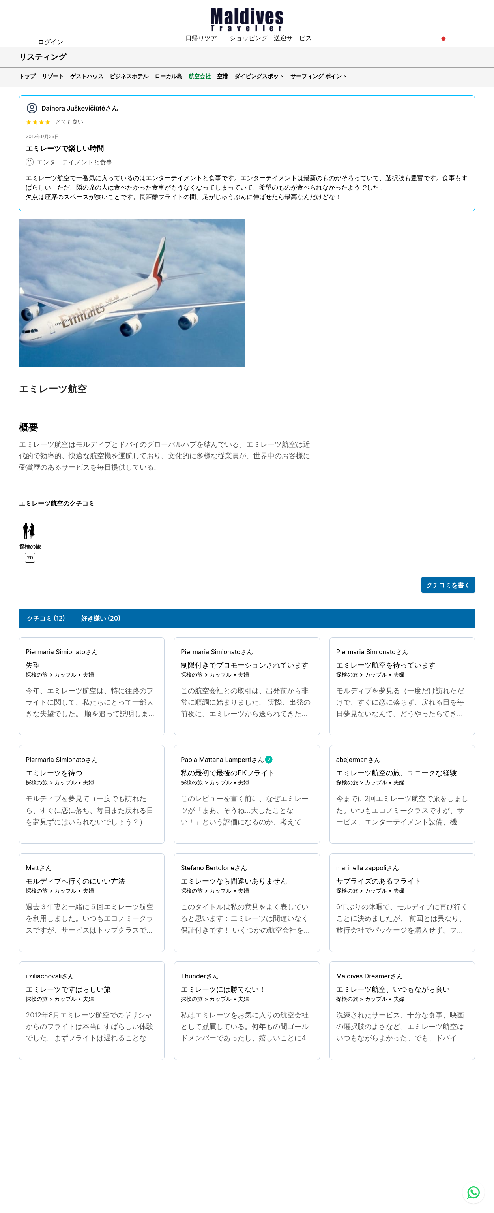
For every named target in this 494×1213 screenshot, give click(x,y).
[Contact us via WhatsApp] (473, 1192)
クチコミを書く (448, 585)
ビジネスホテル (129, 76)
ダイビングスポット (259, 76)
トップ (27, 76)
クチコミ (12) (46, 618)
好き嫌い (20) (101, 618)
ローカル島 (168, 76)
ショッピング (249, 38)
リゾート (53, 76)
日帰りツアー (204, 38)
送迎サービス (293, 38)
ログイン (50, 42)
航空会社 (200, 76)
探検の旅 (37, 674)
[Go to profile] (92, 651)
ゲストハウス (86, 76)
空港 (222, 76)
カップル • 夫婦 (74, 674)
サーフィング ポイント (318, 76)
